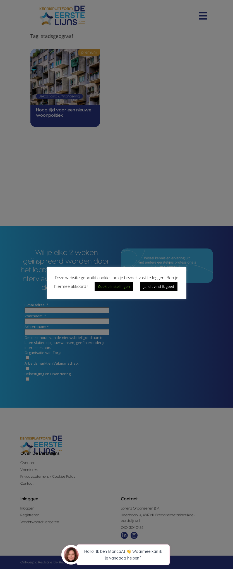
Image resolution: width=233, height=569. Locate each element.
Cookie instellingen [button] (114, 286)
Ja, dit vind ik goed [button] (158, 286)
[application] (116, 555)
